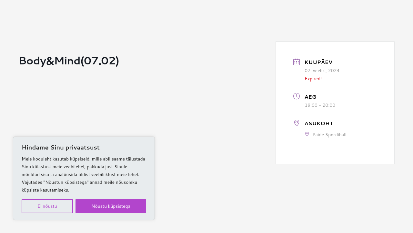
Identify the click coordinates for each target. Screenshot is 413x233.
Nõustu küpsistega (110, 206)
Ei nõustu (47, 206)
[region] (84, 178)
